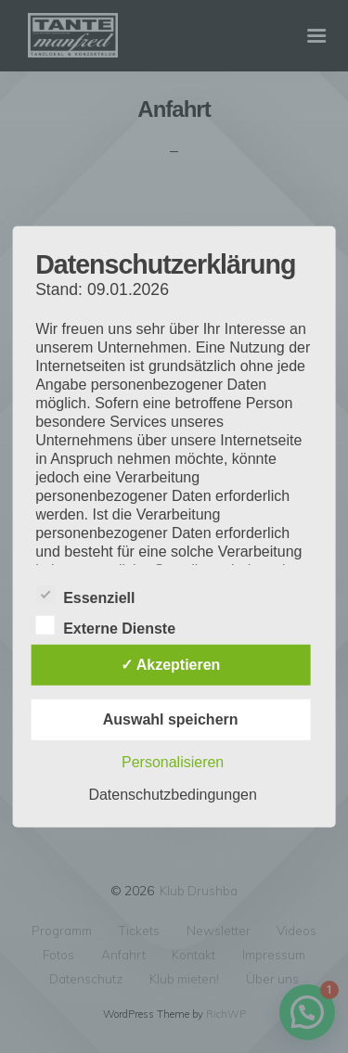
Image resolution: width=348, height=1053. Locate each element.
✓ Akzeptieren (171, 665)
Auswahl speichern (170, 719)
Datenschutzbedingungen (172, 795)
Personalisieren (173, 762)
